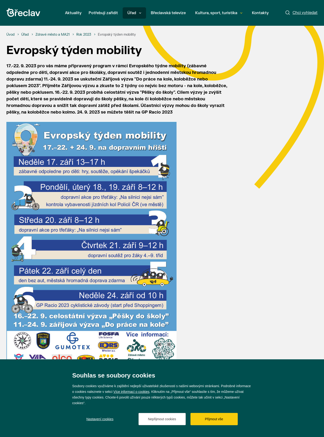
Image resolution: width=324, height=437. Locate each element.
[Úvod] (10, 35)
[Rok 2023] (83, 35)
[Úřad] (25, 35)
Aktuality (73, 13)
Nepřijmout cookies (162, 419)
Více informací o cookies (131, 392)
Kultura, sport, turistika (218, 13)
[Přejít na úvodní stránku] (23, 12)
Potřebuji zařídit (103, 13)
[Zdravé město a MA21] (52, 35)
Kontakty (260, 13)
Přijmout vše (214, 419)
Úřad (134, 13)
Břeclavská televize (168, 13)
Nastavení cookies (99, 419)
